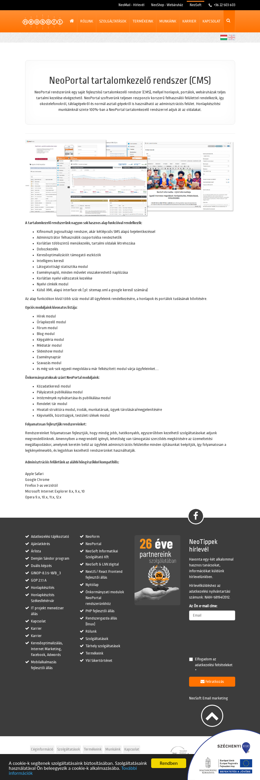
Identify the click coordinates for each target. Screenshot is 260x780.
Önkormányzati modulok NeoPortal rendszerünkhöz (104, 598)
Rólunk (86, 21)
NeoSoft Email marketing (208, 698)
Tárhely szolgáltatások (102, 646)
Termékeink (142, 21)
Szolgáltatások (112, 21)
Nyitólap (92, 585)
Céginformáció (42, 749)
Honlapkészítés (42, 588)
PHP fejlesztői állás (99, 611)
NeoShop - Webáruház (167, 5)
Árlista (36, 551)
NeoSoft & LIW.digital (102, 564)
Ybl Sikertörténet (98, 661)
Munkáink (167, 21)
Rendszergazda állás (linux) (101, 621)
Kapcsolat (211, 21)
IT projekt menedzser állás (47, 611)
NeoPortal (93, 544)
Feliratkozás (212, 681)
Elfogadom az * (211, 665)
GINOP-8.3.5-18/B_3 (46, 573)
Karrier (189, 21)
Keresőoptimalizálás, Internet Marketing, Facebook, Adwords (47, 649)
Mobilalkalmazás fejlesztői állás (43, 665)
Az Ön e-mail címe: (203, 606)
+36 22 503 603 (224, 5)
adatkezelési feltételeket (214, 665)
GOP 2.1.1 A (38, 580)
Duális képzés (41, 566)
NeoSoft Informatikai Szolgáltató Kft (101, 554)
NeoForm (92, 537)
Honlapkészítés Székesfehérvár (42, 598)
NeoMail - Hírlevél (131, 5)
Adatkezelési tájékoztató (50, 537)
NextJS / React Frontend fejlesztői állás (104, 575)
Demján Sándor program (50, 558)
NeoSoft (195, 5)
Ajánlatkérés (40, 544)
